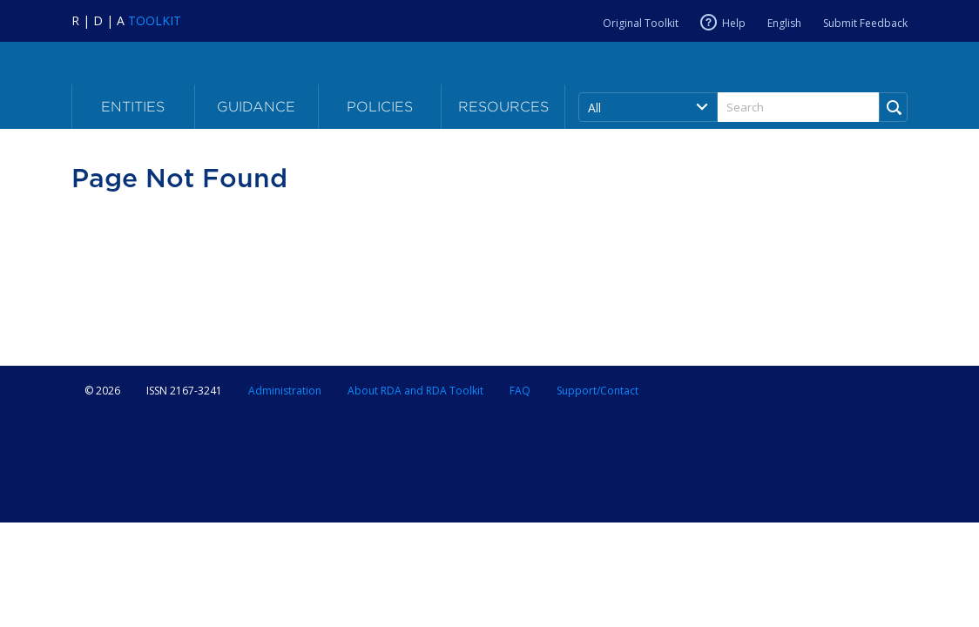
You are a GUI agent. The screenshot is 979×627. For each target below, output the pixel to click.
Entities (133, 106)
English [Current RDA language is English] (784, 23)
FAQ (520, 390)
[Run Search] (893, 107)
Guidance (256, 106)
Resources (503, 106)
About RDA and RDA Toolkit (415, 390)
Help (734, 22)
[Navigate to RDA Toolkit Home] (126, 20)
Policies (380, 106)
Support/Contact (597, 390)
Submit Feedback (865, 23)
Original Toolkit (641, 23)
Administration (284, 390)
